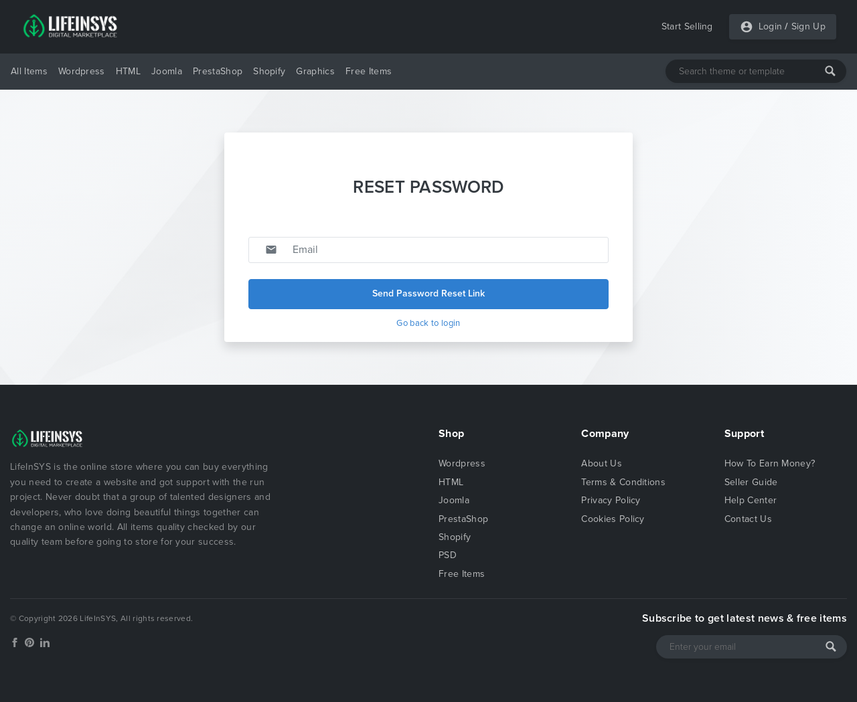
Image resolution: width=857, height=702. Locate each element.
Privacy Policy (610, 500)
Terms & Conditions (623, 482)
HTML (128, 71)
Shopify (269, 71)
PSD (448, 555)
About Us (601, 463)
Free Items (368, 71)
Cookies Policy (612, 519)
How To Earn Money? (769, 463)
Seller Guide (751, 482)
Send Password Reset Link (428, 293)
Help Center (750, 500)
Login (771, 26)
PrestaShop (217, 71)
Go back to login (428, 323)
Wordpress (81, 71)
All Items (29, 71)
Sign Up (808, 26)
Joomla (166, 71)
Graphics (315, 71)
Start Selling (687, 26)
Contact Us (748, 519)
